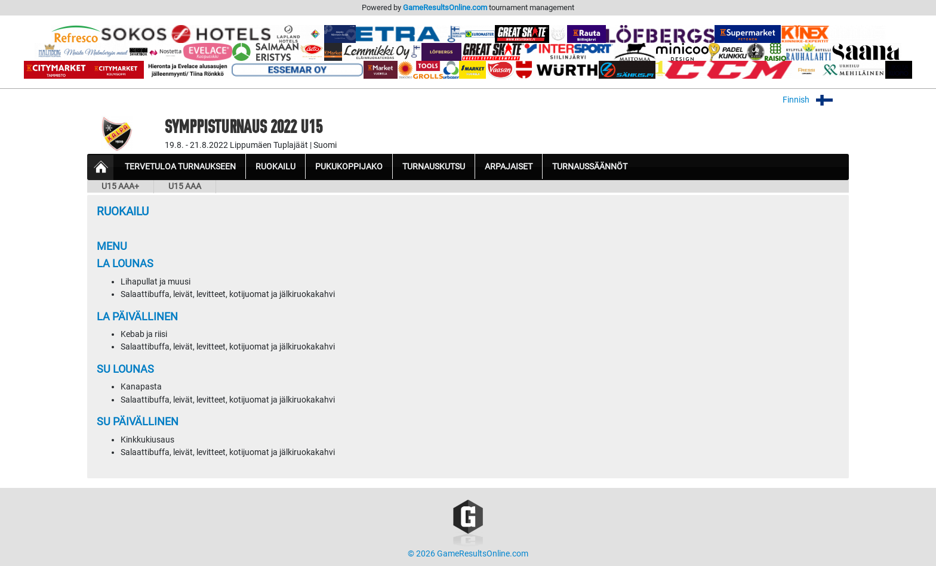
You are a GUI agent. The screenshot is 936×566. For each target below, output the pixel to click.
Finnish (816, 100)
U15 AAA (184, 186)
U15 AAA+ (120, 186)
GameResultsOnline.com (445, 7)
